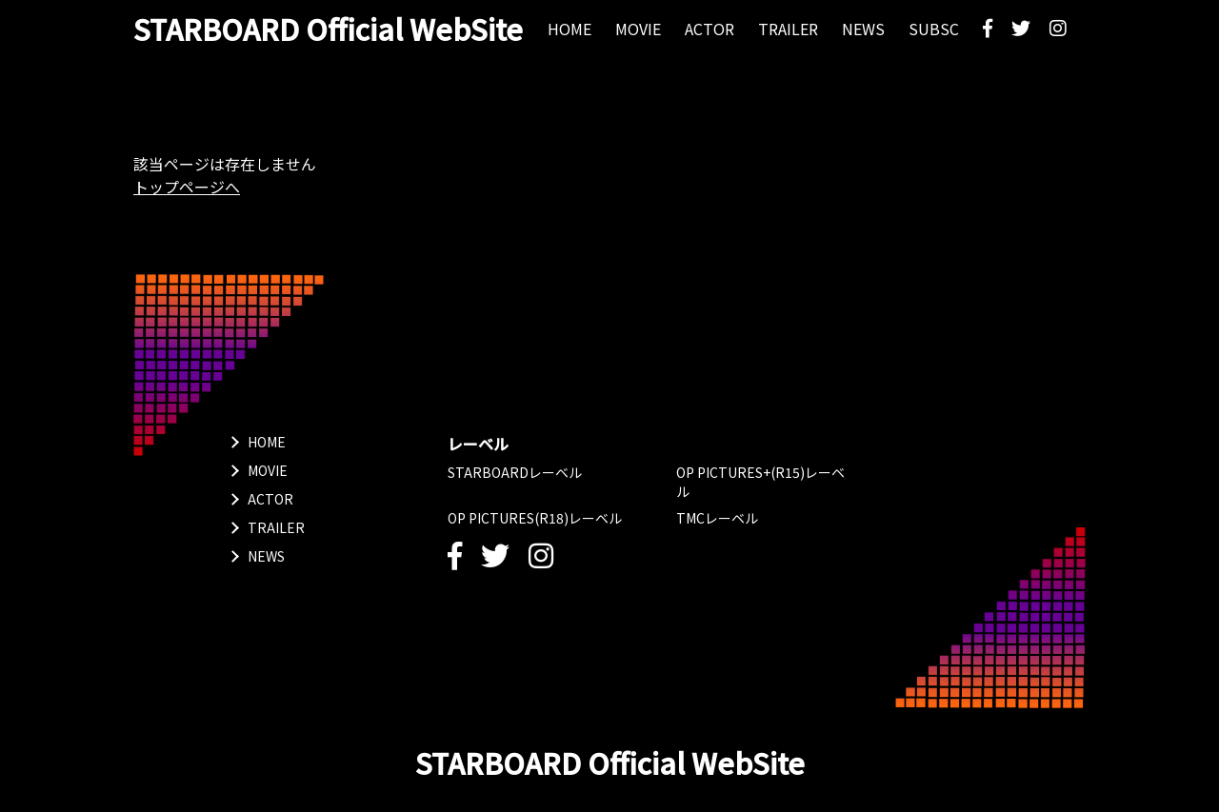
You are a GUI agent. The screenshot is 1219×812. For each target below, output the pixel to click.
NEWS (266, 555)
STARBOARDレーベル (515, 472)
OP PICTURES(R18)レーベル (535, 517)
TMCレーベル (717, 517)
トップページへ (186, 186)
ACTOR (270, 498)
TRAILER (276, 527)
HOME (267, 441)
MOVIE (268, 470)
